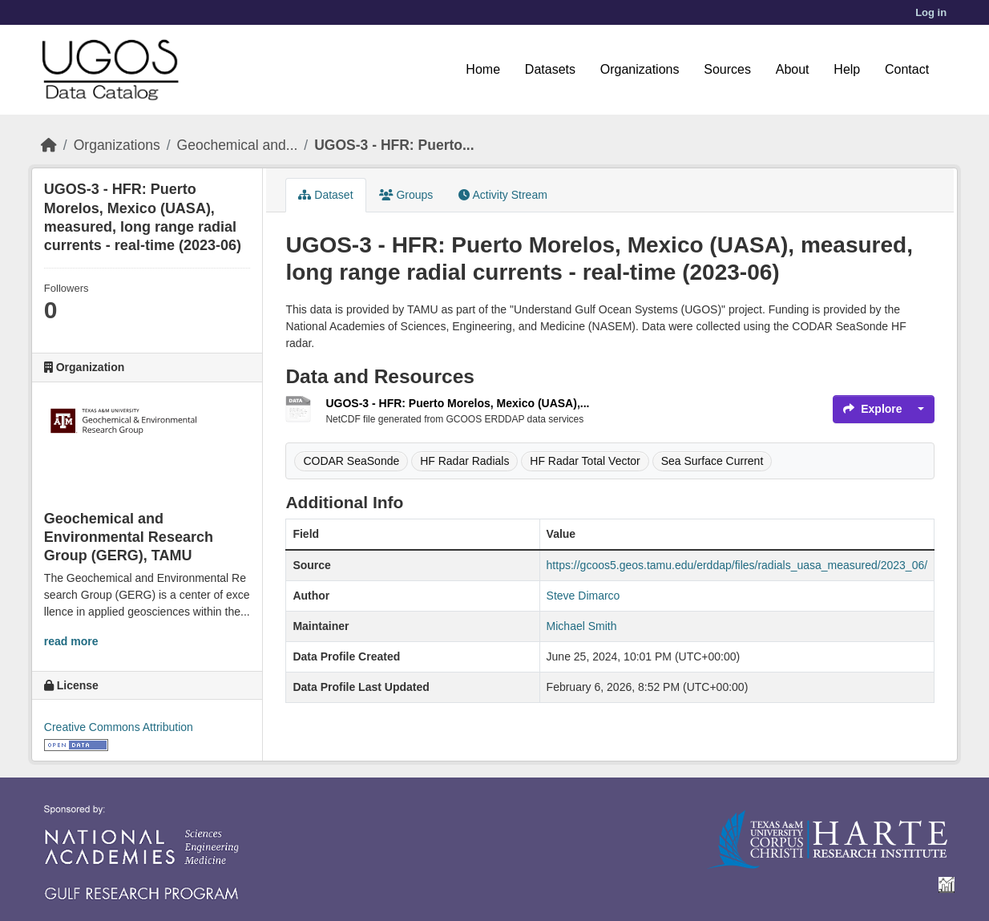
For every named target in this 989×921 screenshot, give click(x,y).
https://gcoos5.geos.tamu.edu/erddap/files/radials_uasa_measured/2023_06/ (737, 565)
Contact (907, 69)
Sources (727, 69)
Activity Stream (502, 194)
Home (483, 69)
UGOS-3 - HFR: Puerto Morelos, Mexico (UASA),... (457, 403)
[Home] (49, 145)
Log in (931, 12)
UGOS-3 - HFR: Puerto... (394, 145)
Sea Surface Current (712, 460)
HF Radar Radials (464, 460)
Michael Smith (582, 626)
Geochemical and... (237, 145)
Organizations (640, 69)
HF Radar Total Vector (585, 460)
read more (71, 641)
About (792, 69)
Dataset (325, 194)
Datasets (550, 69)
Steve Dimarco (583, 595)
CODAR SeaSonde (351, 460)
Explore (872, 408)
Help (847, 69)
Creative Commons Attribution (118, 727)
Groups (406, 194)
